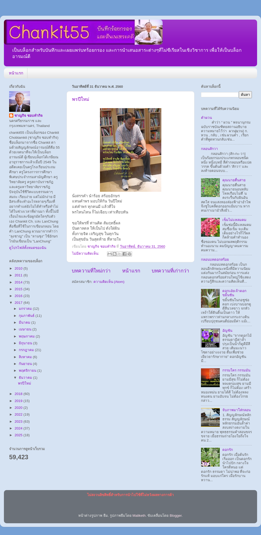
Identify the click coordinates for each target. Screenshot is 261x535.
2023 (19, 421)
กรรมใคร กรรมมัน (236, 370)
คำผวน (206, 118)
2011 (19, 275)
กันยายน (26, 364)
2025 (19, 435)
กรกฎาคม (27, 350)
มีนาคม (25, 322)
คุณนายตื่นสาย (234, 180)
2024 (19, 428)
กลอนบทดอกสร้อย (215, 259)
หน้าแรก (16, 73)
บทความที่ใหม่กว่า (91, 271)
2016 (19, 296)
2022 (19, 414)
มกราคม (26, 309)
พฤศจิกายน (28, 371)
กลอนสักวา (209, 149)
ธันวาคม (26, 378)
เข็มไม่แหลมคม (234, 220)
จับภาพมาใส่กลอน (236, 410)
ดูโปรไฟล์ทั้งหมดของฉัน (27, 248)
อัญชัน (227, 331)
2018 (19, 394)
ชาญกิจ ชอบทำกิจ (28, 116)
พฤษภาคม (27, 336)
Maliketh (138, 515)
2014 (19, 282)
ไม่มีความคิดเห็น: (86, 253)
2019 (19, 401)
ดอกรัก (227, 450)
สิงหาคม (26, 357)
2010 (19, 268)
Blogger (176, 515)
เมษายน (25, 329)
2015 (19, 289)
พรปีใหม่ (80, 99)
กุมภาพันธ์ (27, 316)
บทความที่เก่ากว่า (170, 271)
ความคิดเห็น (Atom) (108, 282)
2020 (19, 408)
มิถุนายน (26, 343)
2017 (19, 303)
